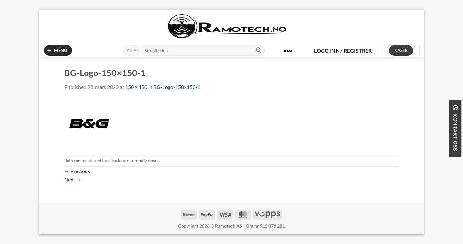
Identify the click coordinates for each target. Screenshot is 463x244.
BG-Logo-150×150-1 (176, 87)
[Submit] (258, 50)
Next (72, 179)
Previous (77, 171)
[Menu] (58, 50)
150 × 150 (136, 87)
